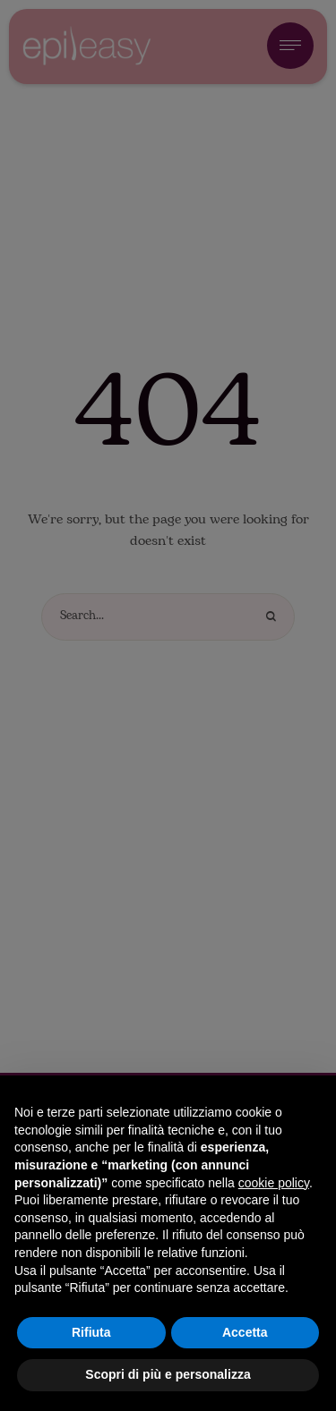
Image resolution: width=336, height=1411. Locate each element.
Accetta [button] (245, 1332)
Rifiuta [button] (91, 1332)
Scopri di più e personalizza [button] (167, 1374)
